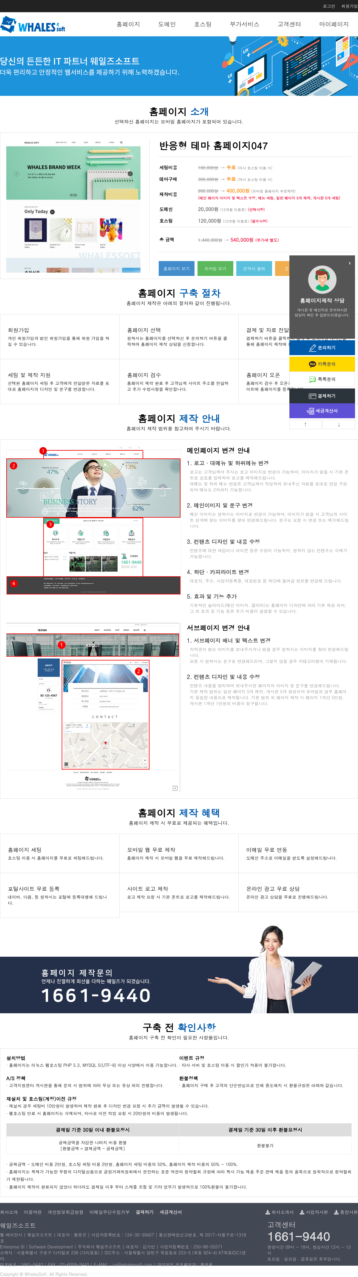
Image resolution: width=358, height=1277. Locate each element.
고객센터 (289, 24)
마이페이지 (334, 24)
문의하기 (322, 348)
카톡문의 (322, 364)
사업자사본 (314, 1212)
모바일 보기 (215, 268)
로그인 (329, 6)
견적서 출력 (254, 268)
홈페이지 (128, 24)
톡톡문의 (322, 379)
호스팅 (203, 24)
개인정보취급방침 (66, 1212)
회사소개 (9, 1212)
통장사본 (346, 1212)
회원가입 (349, 6)
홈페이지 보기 (176, 268)
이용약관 (33, 1212)
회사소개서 (280, 1212)
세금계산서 (322, 411)
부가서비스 (245, 24)
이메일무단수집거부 (110, 1212)
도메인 (167, 24)
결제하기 (322, 396)
